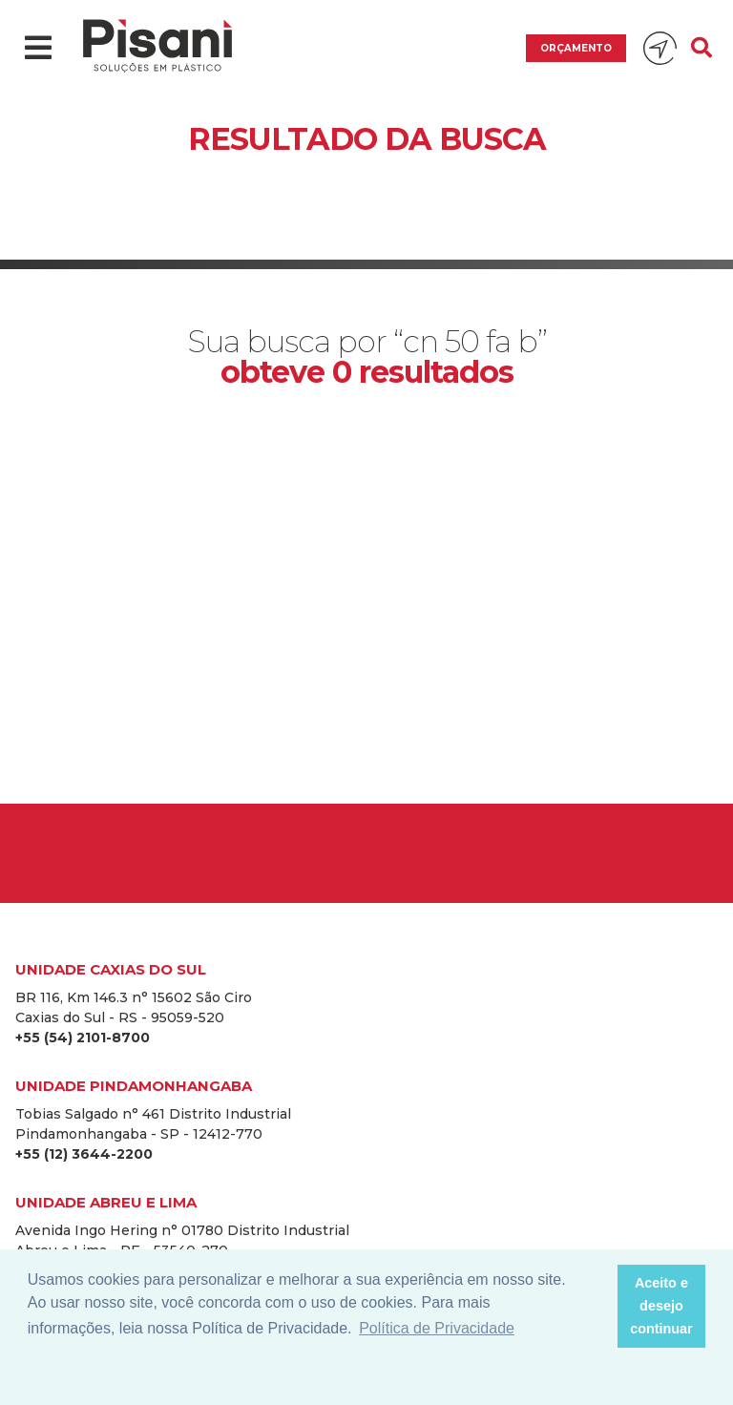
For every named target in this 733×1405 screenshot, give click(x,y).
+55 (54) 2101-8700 (82, 1037)
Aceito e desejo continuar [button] (661, 1305)
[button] (597, 1306)
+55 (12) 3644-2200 (84, 1154)
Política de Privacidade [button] (436, 1328)
